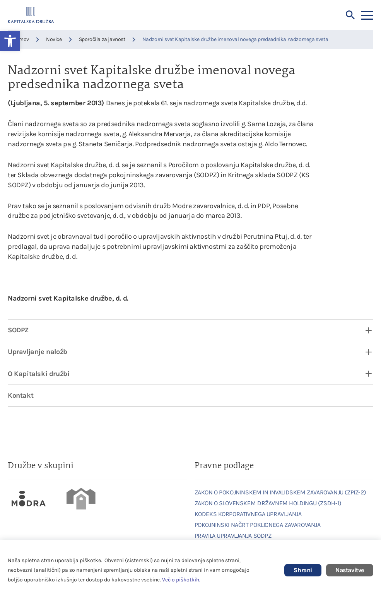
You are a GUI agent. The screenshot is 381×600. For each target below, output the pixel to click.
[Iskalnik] (350, 15)
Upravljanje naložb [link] (37, 351)
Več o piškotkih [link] (180, 579)
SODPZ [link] (18, 330)
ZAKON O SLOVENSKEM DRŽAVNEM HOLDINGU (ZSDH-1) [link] (268, 503)
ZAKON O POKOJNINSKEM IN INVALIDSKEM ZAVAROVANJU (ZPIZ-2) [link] (280, 492)
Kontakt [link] (20, 395)
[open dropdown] (363, 330)
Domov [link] (20, 39)
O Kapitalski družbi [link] (38, 373)
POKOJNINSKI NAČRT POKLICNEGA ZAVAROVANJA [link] (258, 524)
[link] (29, 498)
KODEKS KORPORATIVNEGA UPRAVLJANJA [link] (248, 514)
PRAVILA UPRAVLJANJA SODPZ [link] (233, 535)
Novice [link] (54, 39)
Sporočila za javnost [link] (102, 39)
